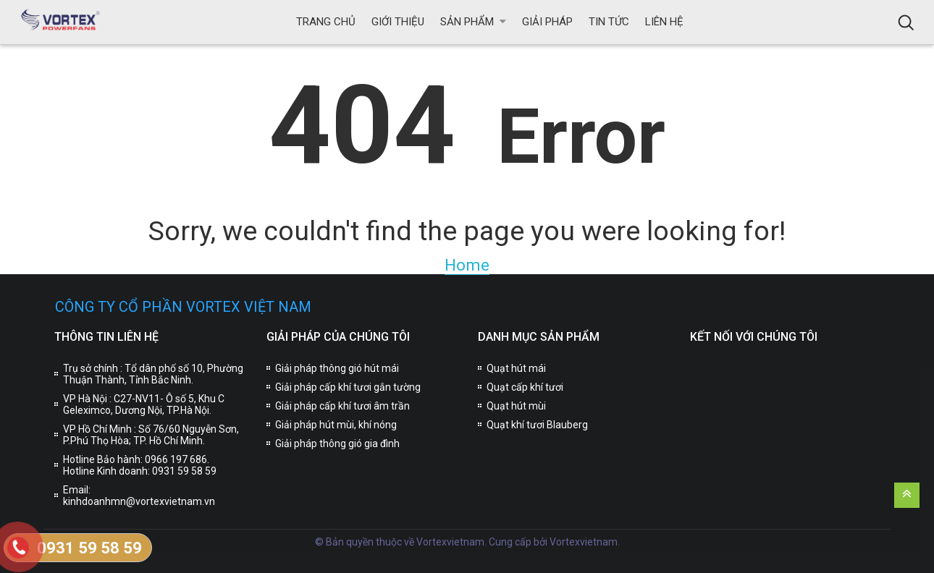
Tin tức (609, 21)
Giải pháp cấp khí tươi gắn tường (348, 387)
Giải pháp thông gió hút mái (337, 368)
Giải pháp (547, 21)
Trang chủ (325, 21)
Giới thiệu (397, 21)
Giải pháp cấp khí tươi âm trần (342, 406)
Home (467, 264)
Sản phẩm (467, 21)
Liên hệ (664, 21)
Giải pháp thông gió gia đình (337, 443)
